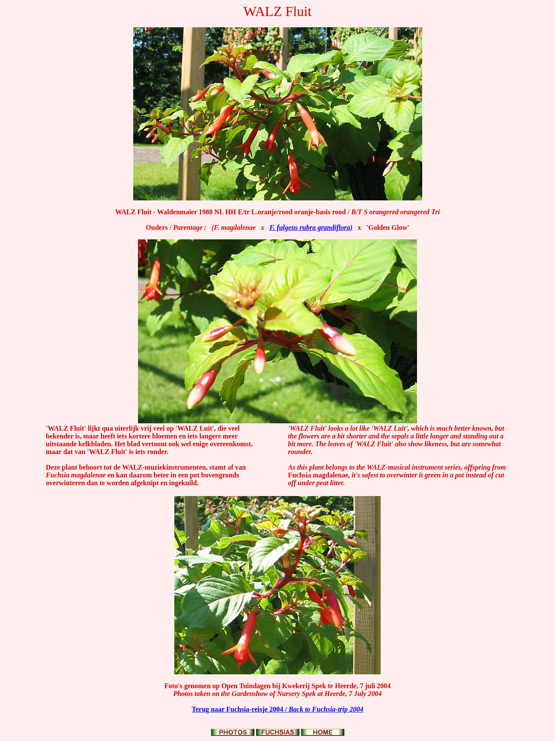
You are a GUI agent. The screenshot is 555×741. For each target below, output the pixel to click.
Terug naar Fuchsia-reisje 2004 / (277, 709)
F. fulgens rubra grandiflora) (311, 227)
